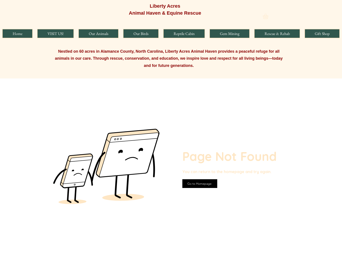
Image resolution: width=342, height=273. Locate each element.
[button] (269, 16)
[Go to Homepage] (199, 183)
